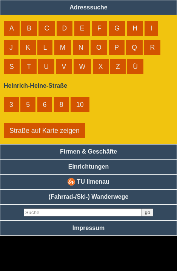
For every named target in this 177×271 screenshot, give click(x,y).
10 (80, 104)
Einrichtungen (88, 166)
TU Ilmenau (88, 182)
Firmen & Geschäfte (88, 151)
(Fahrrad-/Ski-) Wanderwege (89, 196)
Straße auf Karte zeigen (44, 130)
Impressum (88, 228)
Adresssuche (88, 7)
